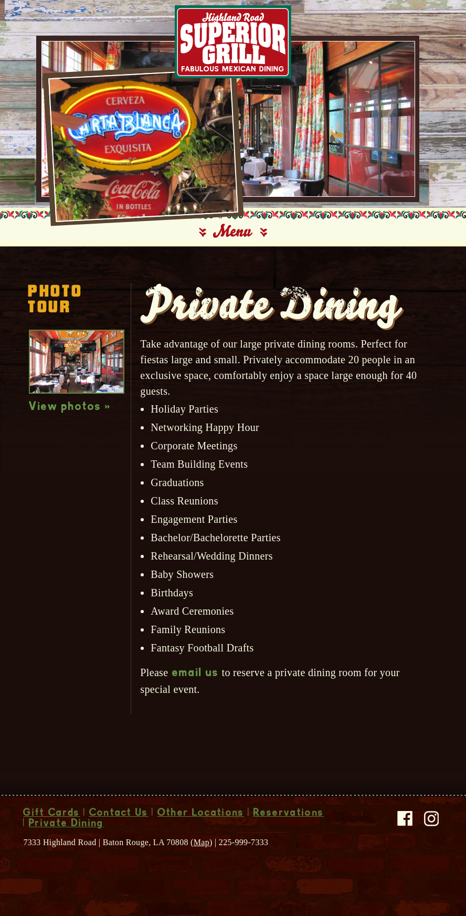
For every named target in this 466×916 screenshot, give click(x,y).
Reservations (288, 813)
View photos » (70, 407)
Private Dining (66, 824)
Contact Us (119, 813)
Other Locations (201, 813)
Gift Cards (51, 813)
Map (201, 842)
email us (195, 673)
